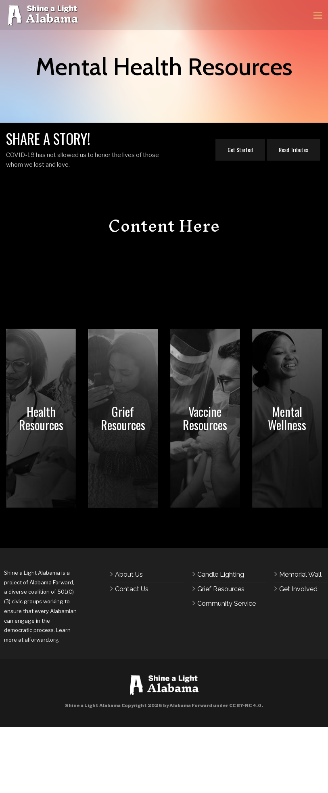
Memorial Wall (300, 574)
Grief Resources (220, 589)
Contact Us (131, 589)
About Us (129, 574)
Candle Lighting (220, 574)
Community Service (226, 603)
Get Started (240, 149)
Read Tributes (293, 149)
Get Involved (298, 589)
